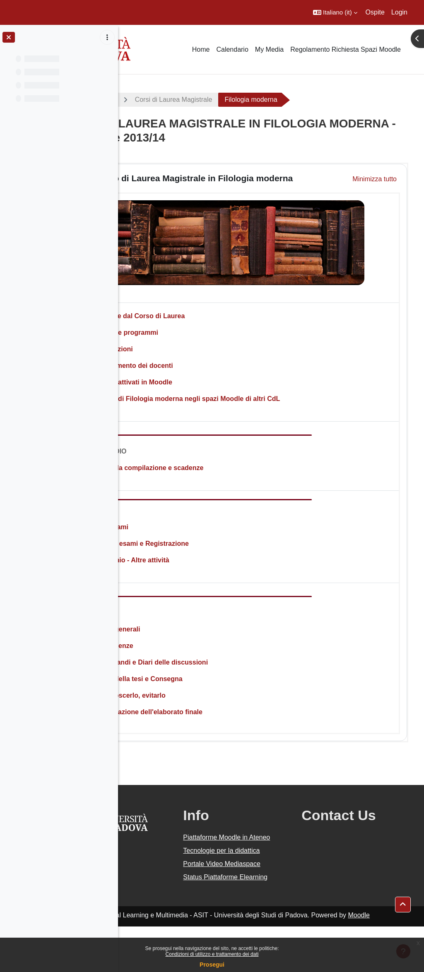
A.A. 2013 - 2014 (158, 99)
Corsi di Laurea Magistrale (243, 99)
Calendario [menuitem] (232, 49)
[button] (335, 12)
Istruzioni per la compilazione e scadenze (208, 473)
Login (399, 12)
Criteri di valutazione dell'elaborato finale (207, 717)
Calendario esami (170, 532)
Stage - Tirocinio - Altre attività (191, 565)
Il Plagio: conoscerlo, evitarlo (189, 701)
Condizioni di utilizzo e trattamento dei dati (212, 954)
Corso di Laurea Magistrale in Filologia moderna (243, 181)
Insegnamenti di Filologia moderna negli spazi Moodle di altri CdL (246, 404)
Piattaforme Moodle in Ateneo (262, 848)
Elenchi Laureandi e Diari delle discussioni (210, 668)
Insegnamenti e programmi (185, 338)
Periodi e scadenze (173, 651)
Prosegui (212, 964)
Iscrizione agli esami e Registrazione (200, 549)
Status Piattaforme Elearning (257, 917)
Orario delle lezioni (172, 354)
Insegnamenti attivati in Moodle (192, 387)
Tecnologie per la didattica (255, 871)
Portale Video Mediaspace (250, 894)
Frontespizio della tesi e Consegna (197, 684)
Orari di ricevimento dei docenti (193, 371)
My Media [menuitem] (269, 49)
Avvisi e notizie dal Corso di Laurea (199, 321)
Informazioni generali (176, 634)
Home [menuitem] (201, 49)
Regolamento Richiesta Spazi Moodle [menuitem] (345, 49)
